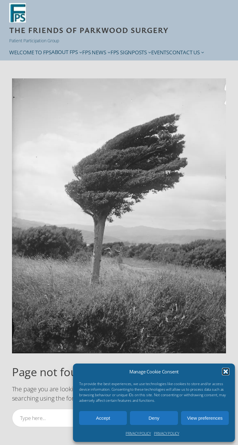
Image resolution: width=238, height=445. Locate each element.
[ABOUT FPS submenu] (80, 52)
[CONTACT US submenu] (202, 52)
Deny (153, 418)
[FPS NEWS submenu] (109, 52)
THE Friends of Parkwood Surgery (88, 30)
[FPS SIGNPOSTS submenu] (149, 52)
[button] (226, 371)
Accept (103, 418)
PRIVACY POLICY (138, 433)
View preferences (205, 418)
